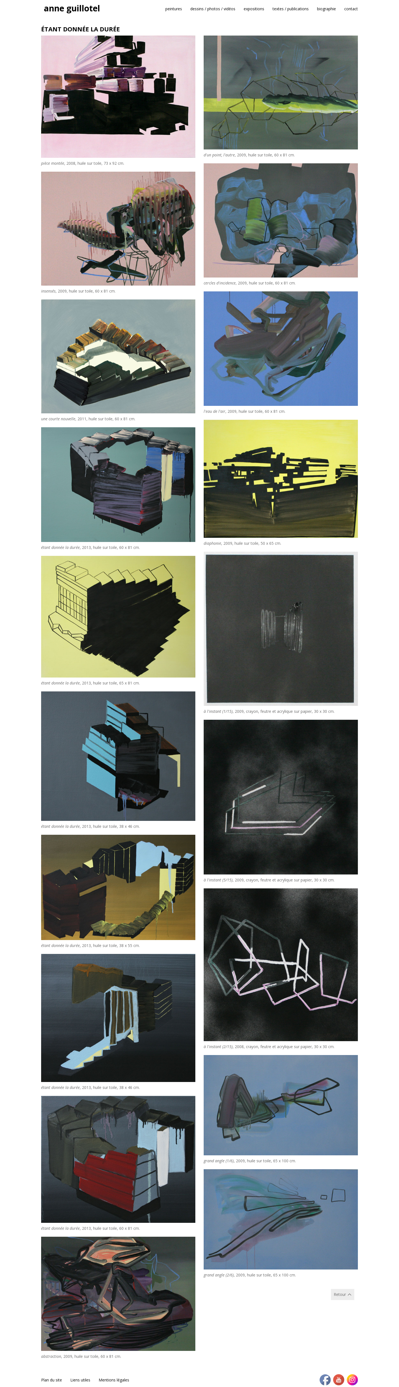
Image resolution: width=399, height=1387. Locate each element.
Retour (340, 1294)
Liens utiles (80, 1380)
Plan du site (51, 1380)
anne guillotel (72, 8)
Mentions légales (114, 1380)
